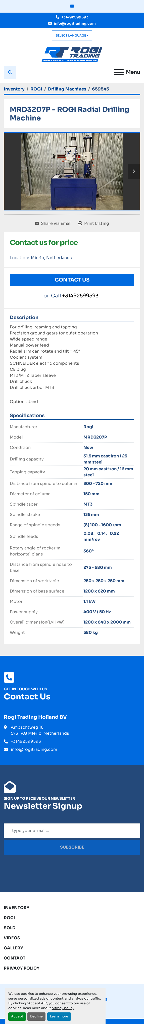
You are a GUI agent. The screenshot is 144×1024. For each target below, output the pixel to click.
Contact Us (72, 280)
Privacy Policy (21, 968)
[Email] (72, 830)
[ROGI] (36, 89)
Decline (36, 1016)
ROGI (9, 917)
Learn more (59, 1016)
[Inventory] (14, 89)
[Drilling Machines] (67, 89)
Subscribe (72, 847)
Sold (10, 927)
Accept (17, 1016)
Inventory (16, 907)
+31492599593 (74, 17)
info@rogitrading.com (75, 23)
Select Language (71, 35)
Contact (14, 958)
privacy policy (63, 1008)
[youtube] (72, 6)
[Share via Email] (53, 223)
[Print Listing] (93, 223)
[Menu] (119, 72)
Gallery (13, 948)
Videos (12, 938)
